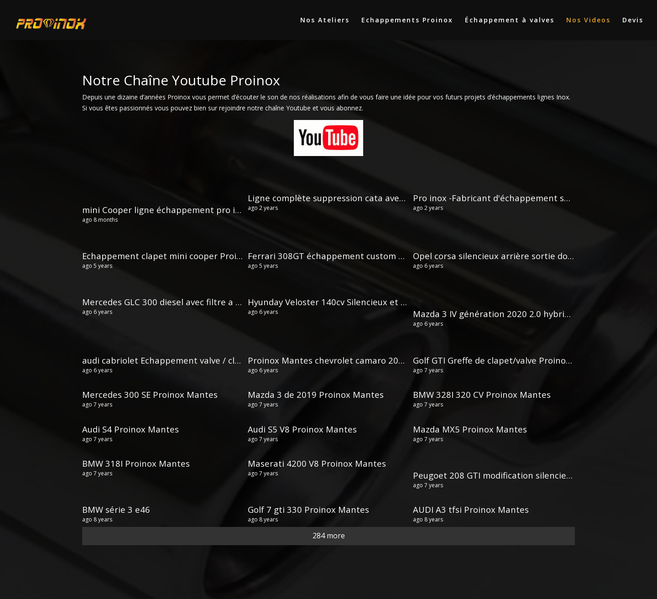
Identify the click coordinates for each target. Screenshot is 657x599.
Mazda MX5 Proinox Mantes (470, 429)
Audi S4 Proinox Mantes (130, 429)
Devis (632, 20)
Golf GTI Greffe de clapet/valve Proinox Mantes (508, 360)
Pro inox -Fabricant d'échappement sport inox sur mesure (531, 197)
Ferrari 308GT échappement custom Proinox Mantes (355, 255)
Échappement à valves (509, 20)
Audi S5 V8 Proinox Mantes (302, 429)
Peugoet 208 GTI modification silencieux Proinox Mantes (528, 475)
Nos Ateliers (324, 20)
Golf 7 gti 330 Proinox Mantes (308, 509)
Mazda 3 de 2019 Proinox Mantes (316, 394)
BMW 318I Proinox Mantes (136, 463)
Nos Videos (588, 20)
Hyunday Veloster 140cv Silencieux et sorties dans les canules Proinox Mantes (406, 301)
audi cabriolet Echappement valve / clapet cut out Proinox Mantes (217, 360)
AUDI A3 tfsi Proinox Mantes (471, 509)
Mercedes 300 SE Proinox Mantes (150, 394)
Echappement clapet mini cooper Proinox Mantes (183, 255)
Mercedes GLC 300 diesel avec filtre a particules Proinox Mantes (212, 301)
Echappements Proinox (407, 20)
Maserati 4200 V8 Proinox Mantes (317, 463)
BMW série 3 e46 (116, 509)
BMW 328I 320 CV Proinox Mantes (482, 394)
